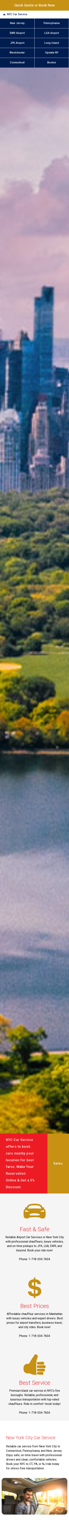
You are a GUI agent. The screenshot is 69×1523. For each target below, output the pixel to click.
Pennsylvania (52, 23)
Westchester (17, 52)
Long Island (51, 43)
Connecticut (17, 62)
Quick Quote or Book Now (34, 5)
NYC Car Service (17, 14)
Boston (51, 62)
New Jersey (17, 23)
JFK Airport (17, 43)
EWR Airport (17, 33)
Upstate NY (51, 52)
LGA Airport (51, 33)
